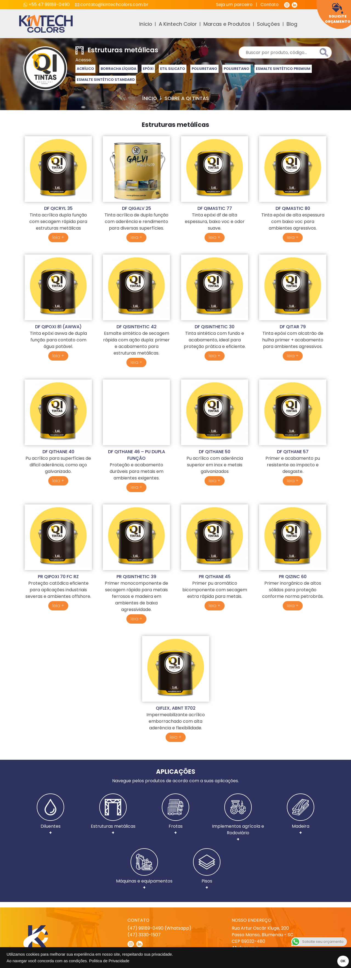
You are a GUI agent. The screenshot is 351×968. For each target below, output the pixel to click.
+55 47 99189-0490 (47, 4)
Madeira (300, 814)
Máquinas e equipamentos (144, 869)
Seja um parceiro (234, 4)
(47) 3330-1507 (144, 935)
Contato (270, 4)
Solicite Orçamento (337, 13)
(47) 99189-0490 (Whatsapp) (159, 928)
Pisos (206, 869)
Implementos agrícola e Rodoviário (238, 818)
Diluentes (50, 814)
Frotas (175, 814)
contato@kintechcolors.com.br (111, 4)
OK (339, 961)
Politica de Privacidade (109, 961)
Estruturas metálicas (113, 814)
